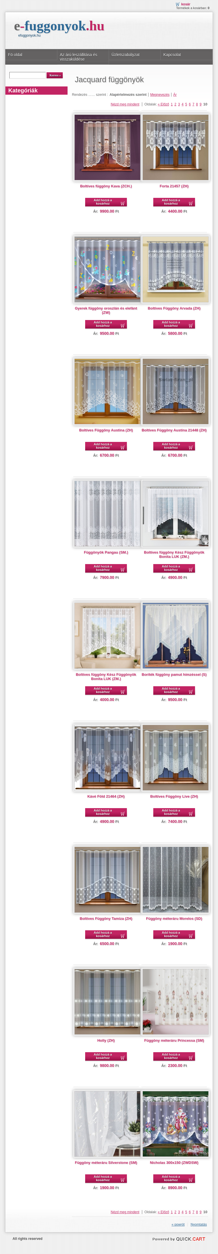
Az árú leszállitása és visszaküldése (78, 57)
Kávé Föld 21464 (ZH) (106, 796)
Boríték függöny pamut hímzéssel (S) (174, 674)
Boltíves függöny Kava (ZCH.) (106, 186)
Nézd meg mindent (125, 104)
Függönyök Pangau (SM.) (106, 552)
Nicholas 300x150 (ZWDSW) (174, 1162)
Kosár (185, 4)
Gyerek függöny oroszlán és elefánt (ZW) (106, 310)
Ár (175, 95)
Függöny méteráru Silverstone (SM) (106, 1162)
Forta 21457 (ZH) (174, 186)
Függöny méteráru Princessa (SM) (174, 1040)
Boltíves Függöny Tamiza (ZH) (106, 918)
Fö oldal (15, 54)
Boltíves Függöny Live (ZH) (174, 796)
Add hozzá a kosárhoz (103, 201)
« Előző (163, 104)
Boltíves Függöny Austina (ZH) (106, 430)
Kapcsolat (172, 54)
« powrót (178, 1225)
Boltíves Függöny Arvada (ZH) (174, 308)
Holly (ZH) (106, 1040)
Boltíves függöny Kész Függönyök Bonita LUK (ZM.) (174, 554)
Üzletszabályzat (125, 54)
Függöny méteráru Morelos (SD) (174, 918)
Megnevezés (159, 95)
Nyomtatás (198, 1225)
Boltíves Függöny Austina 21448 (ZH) (174, 430)
